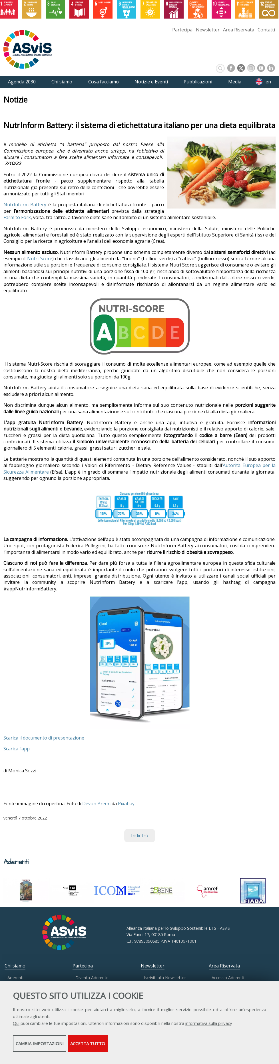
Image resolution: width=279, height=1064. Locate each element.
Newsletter (208, 30)
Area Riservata (238, 30)
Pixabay (126, 803)
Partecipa (182, 30)
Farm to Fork (17, 217)
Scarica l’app (16, 749)
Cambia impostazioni (58, 1047)
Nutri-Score (39, 258)
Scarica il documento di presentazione (43, 738)
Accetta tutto (160, 1047)
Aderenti (15, 977)
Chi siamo (15, 966)
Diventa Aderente (92, 977)
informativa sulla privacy (208, 1027)
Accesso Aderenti (228, 977)
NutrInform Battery (24, 204)
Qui (16, 1027)
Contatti (266, 30)
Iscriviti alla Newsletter (165, 977)
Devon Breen (96, 803)
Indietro (139, 835)
